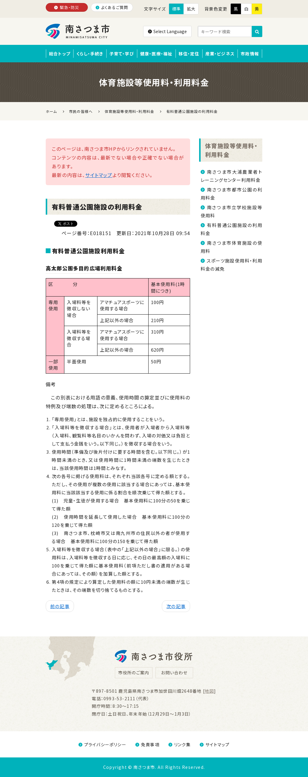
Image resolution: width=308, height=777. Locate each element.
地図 (209, 691)
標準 (176, 9)
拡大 (191, 9)
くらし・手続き (89, 54)
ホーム (51, 111)
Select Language (167, 31)
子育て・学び (121, 54)
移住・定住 (189, 54)
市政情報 (250, 54)
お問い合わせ (174, 673)
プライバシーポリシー (102, 744)
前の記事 (59, 606)
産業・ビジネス (220, 54)
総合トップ (59, 54)
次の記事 (176, 606)
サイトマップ (98, 175)
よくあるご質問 (112, 7)
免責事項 (147, 744)
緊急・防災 (66, 7)
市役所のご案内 (133, 673)
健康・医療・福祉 (156, 54)
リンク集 (179, 744)
